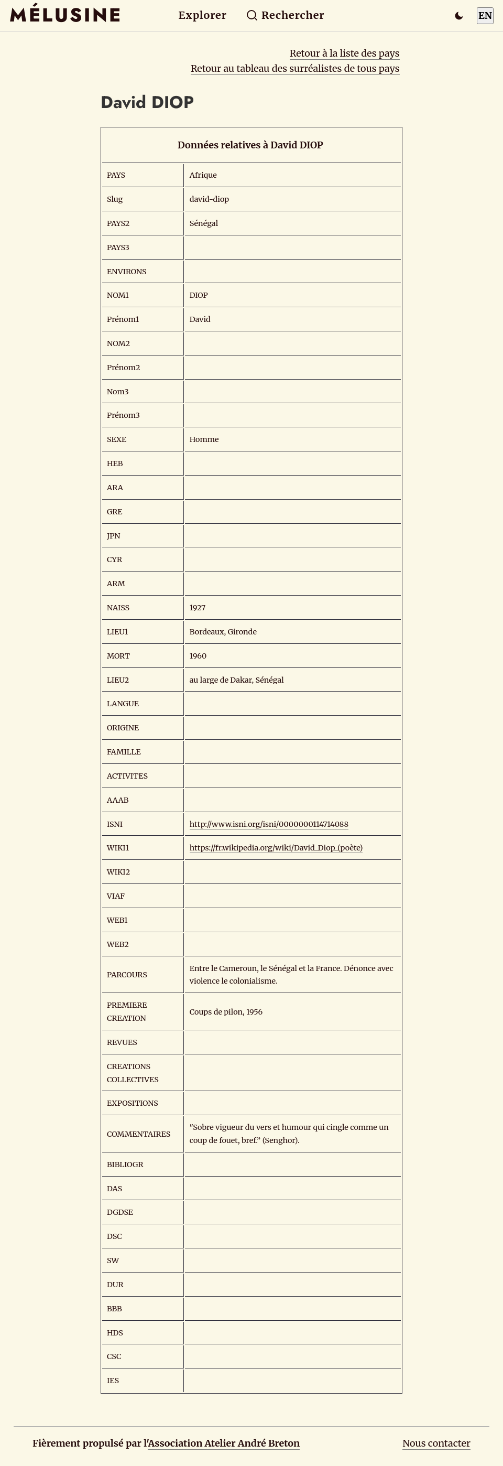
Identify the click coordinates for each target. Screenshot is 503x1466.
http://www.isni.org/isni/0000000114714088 (269, 824)
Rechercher (285, 15)
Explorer (203, 15)
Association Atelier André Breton (224, 1443)
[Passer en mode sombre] (459, 15)
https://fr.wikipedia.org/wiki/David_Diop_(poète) (276, 848)
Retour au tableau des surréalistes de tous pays (295, 68)
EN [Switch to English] (485, 15)
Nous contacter (436, 1443)
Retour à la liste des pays (345, 53)
